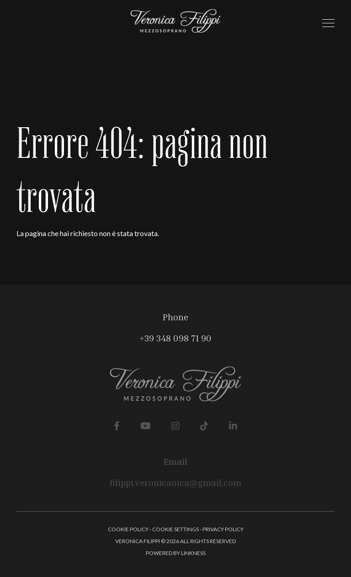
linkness (193, 553)
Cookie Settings (175, 529)
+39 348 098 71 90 (175, 337)
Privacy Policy (223, 529)
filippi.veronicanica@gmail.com (175, 482)
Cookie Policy (128, 529)
